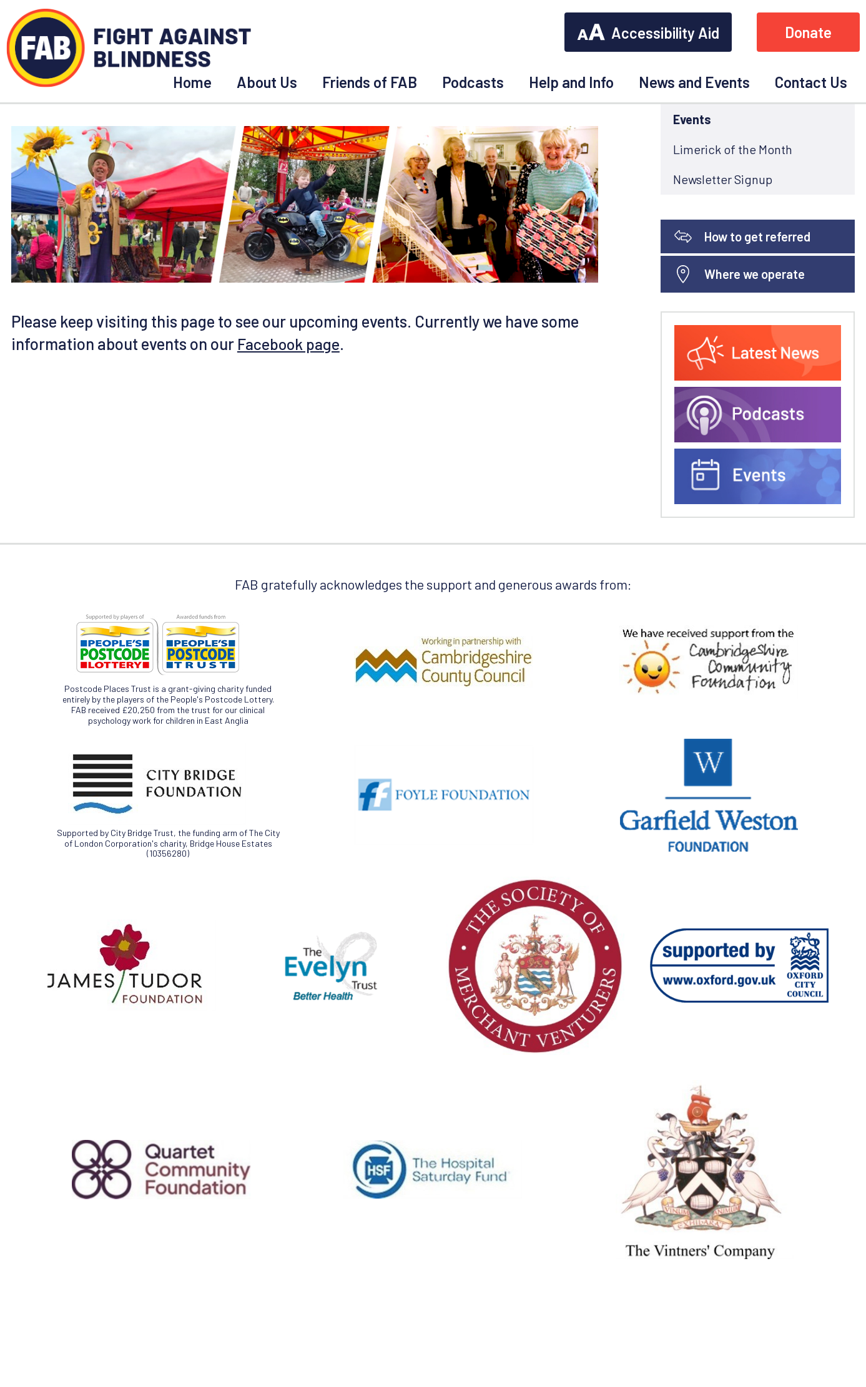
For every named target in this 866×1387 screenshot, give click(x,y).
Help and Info (571, 82)
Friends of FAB (369, 82)
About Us (267, 82)
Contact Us (811, 82)
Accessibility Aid (648, 33)
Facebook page (290, 446)
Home (192, 82)
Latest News (706, 191)
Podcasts (473, 82)
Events (692, 222)
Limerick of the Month (732, 252)
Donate (808, 32)
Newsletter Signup (722, 282)
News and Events (694, 82)
